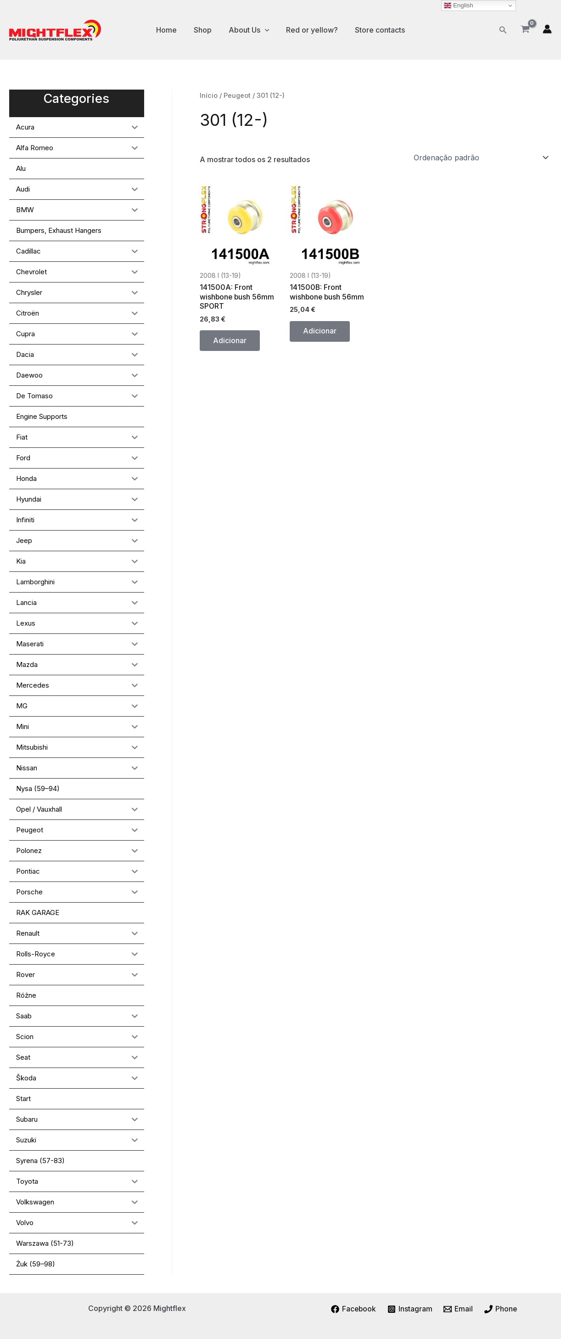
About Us (249, 30)
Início (209, 95)
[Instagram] (409, 1309)
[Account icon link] (547, 29)
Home (171, 29)
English (458, 5)
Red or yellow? (310, 29)
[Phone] (501, 1309)
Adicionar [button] (230, 341)
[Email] (459, 1309)
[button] (503, 30)
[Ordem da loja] (480, 157)
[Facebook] (353, 1309)
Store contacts (375, 29)
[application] (264, 30)
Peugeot (237, 95)
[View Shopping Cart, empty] (524, 30)
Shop (205, 29)
